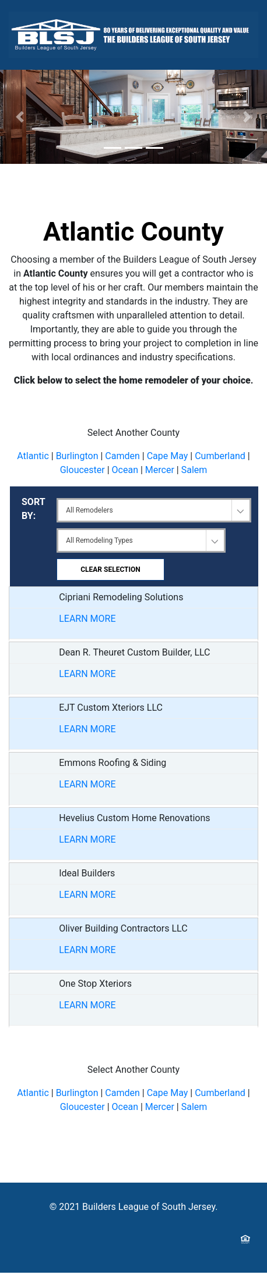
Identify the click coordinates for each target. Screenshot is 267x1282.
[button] (20, 117)
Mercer (159, 469)
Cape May (167, 455)
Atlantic (32, 455)
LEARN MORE (87, 618)
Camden (122, 455)
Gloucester (82, 469)
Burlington (77, 455)
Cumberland (220, 455)
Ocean (125, 469)
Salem (194, 469)
